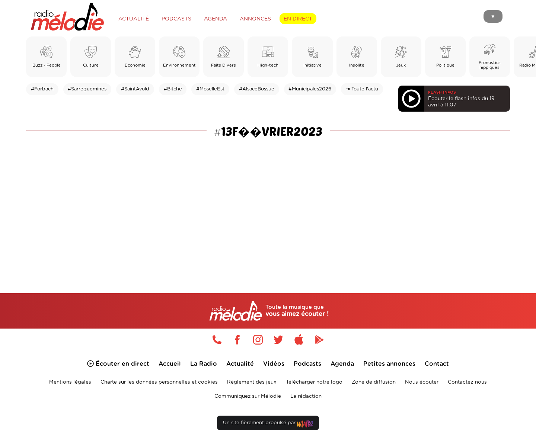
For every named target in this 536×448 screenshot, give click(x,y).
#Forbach (42, 89)
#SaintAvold (135, 89)
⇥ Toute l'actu (362, 89)
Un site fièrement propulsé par (268, 424)
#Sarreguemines (87, 89)
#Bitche (173, 89)
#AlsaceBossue (256, 89)
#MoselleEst (210, 89)
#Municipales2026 (309, 89)
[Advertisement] (268, 198)
